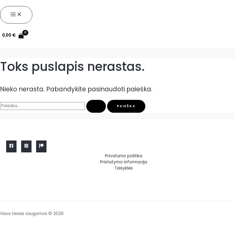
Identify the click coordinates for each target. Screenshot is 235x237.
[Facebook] (11, 146)
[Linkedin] (41, 146)
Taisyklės (123, 168)
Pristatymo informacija (123, 162)
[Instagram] (26, 146)
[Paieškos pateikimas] (96, 106)
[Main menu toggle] (16, 15)
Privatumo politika (123, 156)
